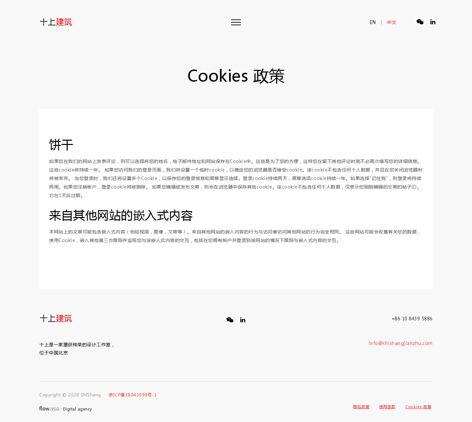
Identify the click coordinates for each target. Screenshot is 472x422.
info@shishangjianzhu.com (401, 343)
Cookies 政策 (418, 406)
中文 (391, 22)
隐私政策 (361, 406)
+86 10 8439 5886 (412, 318)
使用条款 (387, 406)
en (373, 22)
